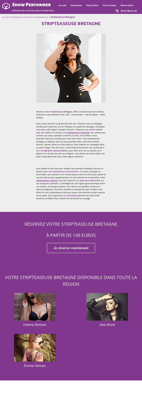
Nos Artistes (109, 5)
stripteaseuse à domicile (78, 132)
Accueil (62, 5)
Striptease (76, 5)
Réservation (127, 5)
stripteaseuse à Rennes (47, 180)
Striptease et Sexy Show (22, 17)
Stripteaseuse (41, 17)
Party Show (92, 5)
